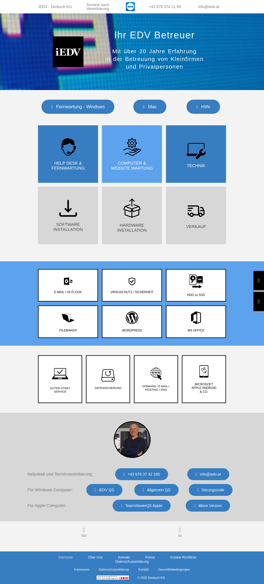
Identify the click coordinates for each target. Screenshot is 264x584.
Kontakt (124, 557)
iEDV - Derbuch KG (55, 7)
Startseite (65, 557)
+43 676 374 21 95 (165, 7)
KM (180, 535)
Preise (150, 557)
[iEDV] (84, 530)
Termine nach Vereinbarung (97, 7)
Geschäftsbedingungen (174, 569)
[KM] (180, 530)
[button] (203, 107)
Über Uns (95, 557)
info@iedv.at (208, 7)
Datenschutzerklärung (132, 561)
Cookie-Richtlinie (183, 557)
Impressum (81, 569)
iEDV (84, 535)
